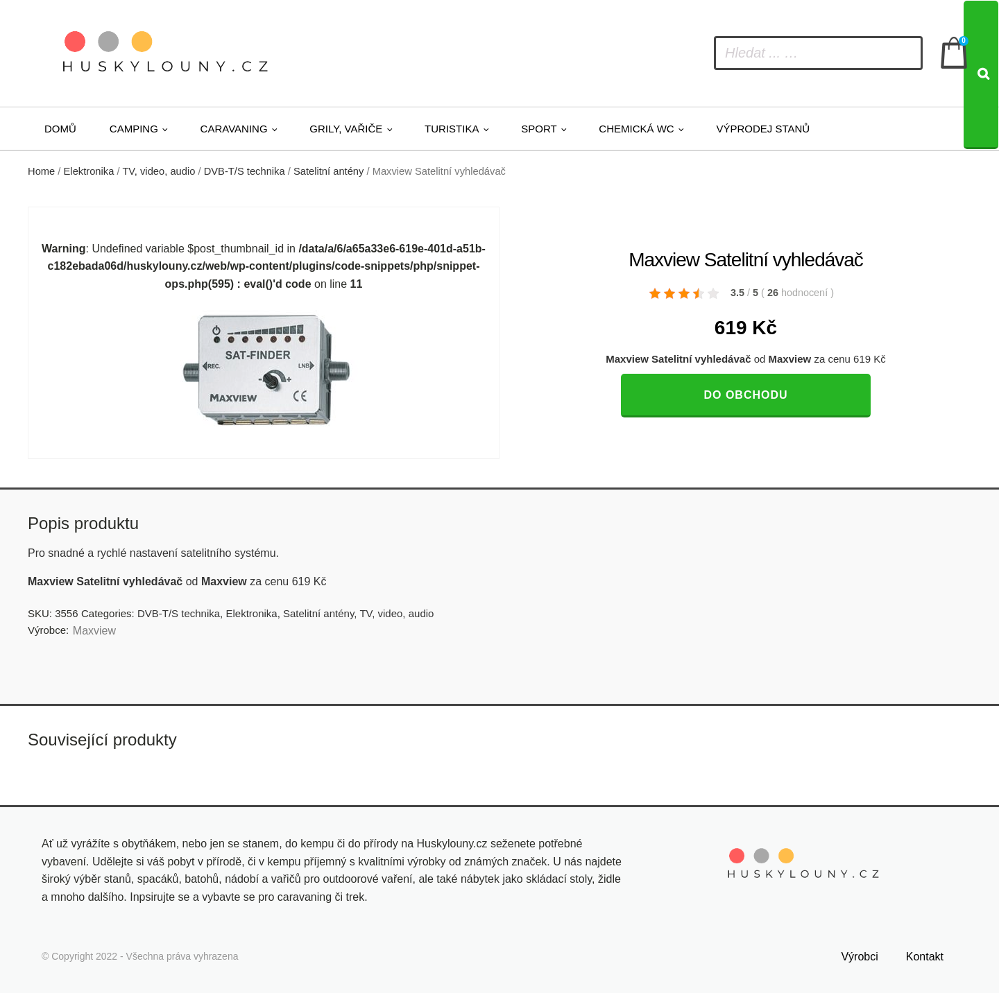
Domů (60, 129)
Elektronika (89, 171)
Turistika (452, 129)
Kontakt (925, 956)
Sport (538, 129)
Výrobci (859, 956)
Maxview (94, 631)
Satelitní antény (328, 171)
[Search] (981, 75)
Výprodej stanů (763, 129)
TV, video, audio (158, 171)
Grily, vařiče (345, 129)
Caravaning (234, 129)
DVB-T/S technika (244, 171)
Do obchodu (745, 395)
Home (41, 171)
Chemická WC (636, 129)
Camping (134, 129)
